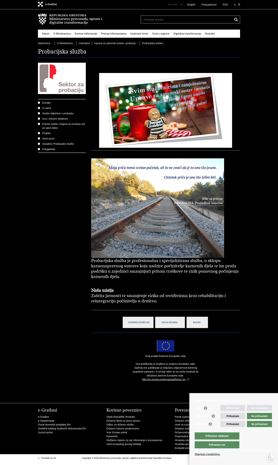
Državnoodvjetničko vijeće (189, 432)
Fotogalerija (48, 149)
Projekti (46, 133)
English (191, 4)
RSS (225, 4)
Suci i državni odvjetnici (55, 118)
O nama (46, 108)
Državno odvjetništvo (186, 420)
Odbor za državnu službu (120, 424)
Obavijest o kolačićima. (207, 454)
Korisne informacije (86, 33)
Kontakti (210, 33)
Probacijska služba (152, 43)
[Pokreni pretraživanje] (236, 19)
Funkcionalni (203, 423)
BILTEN (197, 322)
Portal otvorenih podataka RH (54, 424)
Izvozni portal (45, 432)
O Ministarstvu (62, 33)
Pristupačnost (209, 4)
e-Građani (43, 416)
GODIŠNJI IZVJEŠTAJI (138, 322)
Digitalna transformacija (187, 33)
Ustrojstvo (84, 43)
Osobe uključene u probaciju (58, 113)
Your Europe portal (116, 432)
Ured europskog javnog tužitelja (123, 444)
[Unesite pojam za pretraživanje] (186, 19)
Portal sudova (182, 416)
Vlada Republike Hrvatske (120, 416)
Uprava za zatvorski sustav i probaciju (115, 43)
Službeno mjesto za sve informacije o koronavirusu (134, 440)
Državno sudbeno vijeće (188, 428)
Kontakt (46, 102)
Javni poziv (48, 138)
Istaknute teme (139, 33)
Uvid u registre (160, 33)
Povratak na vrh (48, 458)
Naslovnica (44, 43)
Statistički (201, 431)
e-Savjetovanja (46, 420)
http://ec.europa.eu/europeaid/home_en (163, 379)
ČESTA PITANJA (170, 322)
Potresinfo (112, 436)
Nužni (199, 415)
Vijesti (45, 33)
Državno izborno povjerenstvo (122, 428)
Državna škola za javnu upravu (123, 420)
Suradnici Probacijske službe (58, 143)
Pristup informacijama (113, 33)
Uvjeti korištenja (180, 458)
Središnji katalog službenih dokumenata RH (62, 428)
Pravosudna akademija (187, 436)
